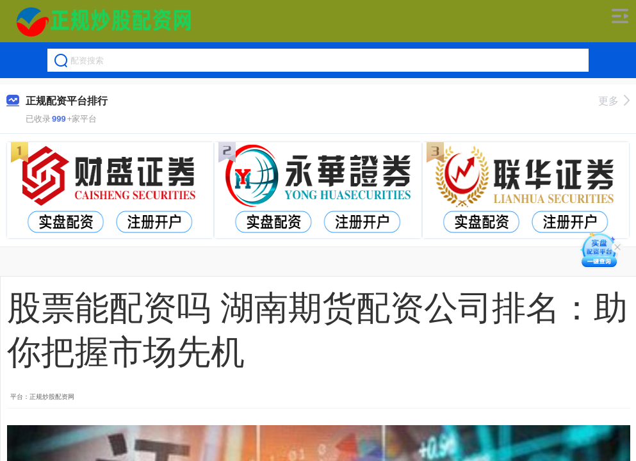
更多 (614, 100)
